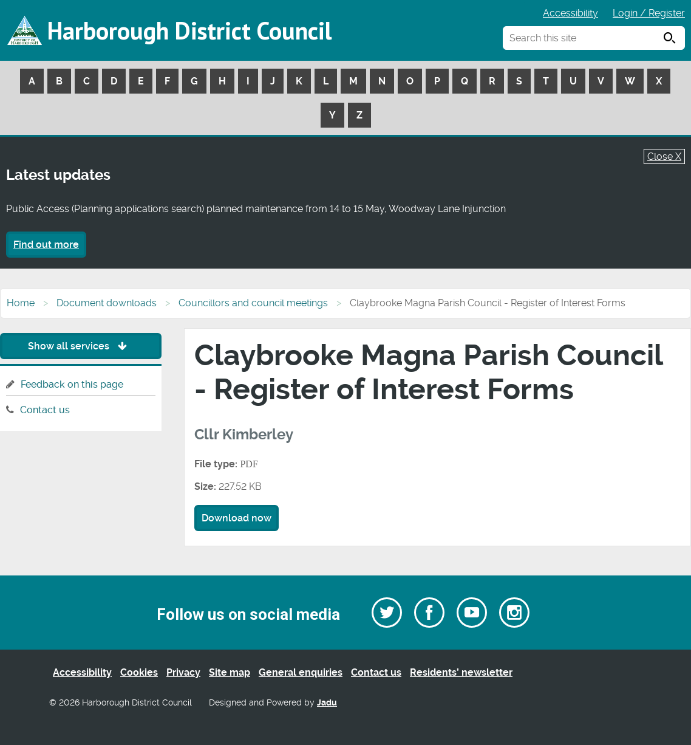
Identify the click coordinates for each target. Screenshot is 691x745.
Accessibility (570, 13)
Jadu (327, 703)
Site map (229, 672)
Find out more (46, 244)
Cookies (139, 672)
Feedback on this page (72, 384)
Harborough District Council (189, 30)
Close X (664, 156)
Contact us (45, 410)
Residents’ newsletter (461, 672)
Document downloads (106, 303)
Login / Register (649, 13)
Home (21, 303)
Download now (236, 518)
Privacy (183, 672)
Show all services (80, 346)
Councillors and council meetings (253, 303)
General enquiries (300, 672)
